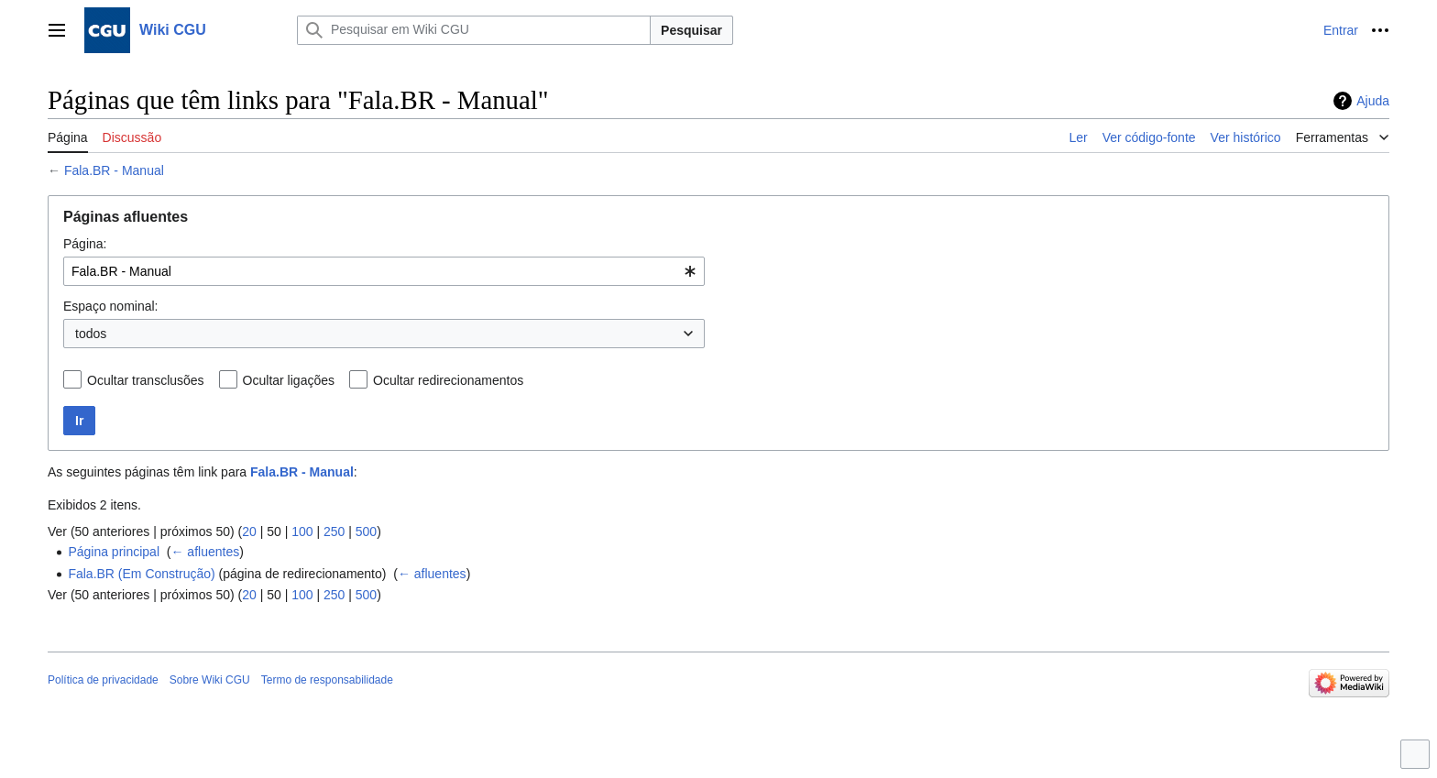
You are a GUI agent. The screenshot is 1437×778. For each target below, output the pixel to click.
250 (334, 531)
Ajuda (1372, 100)
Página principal (113, 551)
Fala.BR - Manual (114, 170)
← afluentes (204, 551)
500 (366, 531)
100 (302, 531)
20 (249, 531)
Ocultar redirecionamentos (448, 380)
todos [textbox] (90, 333)
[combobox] (384, 271)
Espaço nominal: (111, 306)
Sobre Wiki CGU (210, 680)
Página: (84, 243)
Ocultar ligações (289, 380)
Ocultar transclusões (145, 380)
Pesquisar (691, 30)
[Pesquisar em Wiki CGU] (474, 30)
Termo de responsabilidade (327, 680)
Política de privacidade (103, 680)
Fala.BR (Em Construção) (141, 573)
